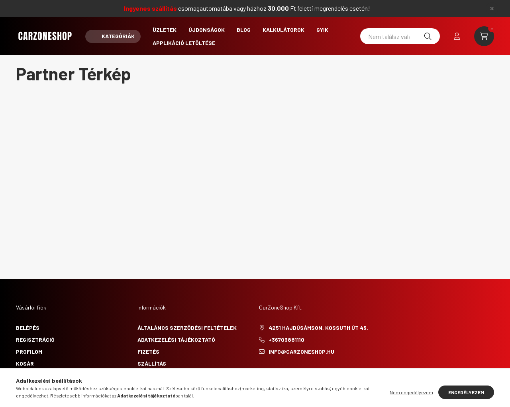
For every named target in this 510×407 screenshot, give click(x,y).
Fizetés (148, 351)
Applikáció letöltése (184, 42)
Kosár (25, 363)
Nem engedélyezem (411, 392)
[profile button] (457, 36)
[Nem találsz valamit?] (400, 36)
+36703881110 (286, 339)
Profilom (29, 351)
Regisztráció (35, 339)
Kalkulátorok (283, 29)
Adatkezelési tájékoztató (176, 339)
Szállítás (151, 363)
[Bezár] (492, 8)
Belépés (27, 327)
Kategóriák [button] (113, 36)
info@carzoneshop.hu (301, 351)
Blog (244, 29)
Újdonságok (206, 29)
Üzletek (165, 29)
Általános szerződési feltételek (187, 327)
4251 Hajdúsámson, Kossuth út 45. (318, 327)
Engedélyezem (466, 392)
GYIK (322, 29)
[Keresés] (428, 36)
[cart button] (484, 36)
